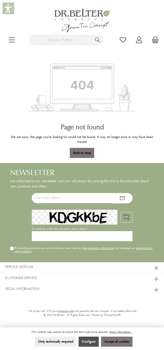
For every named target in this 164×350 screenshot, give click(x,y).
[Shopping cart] (153, 40)
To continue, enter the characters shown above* (60, 228)
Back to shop (82, 153)
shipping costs (66, 311)
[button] (8, 8)
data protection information (98, 248)
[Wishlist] (123, 40)
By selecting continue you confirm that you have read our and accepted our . (83, 249)
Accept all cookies (116, 342)
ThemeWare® (112, 315)
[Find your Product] (60, 40)
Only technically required (55, 342)
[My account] (139, 40)
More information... (121, 332)
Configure (88, 342)
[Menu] (12, 40)
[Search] (98, 40)
